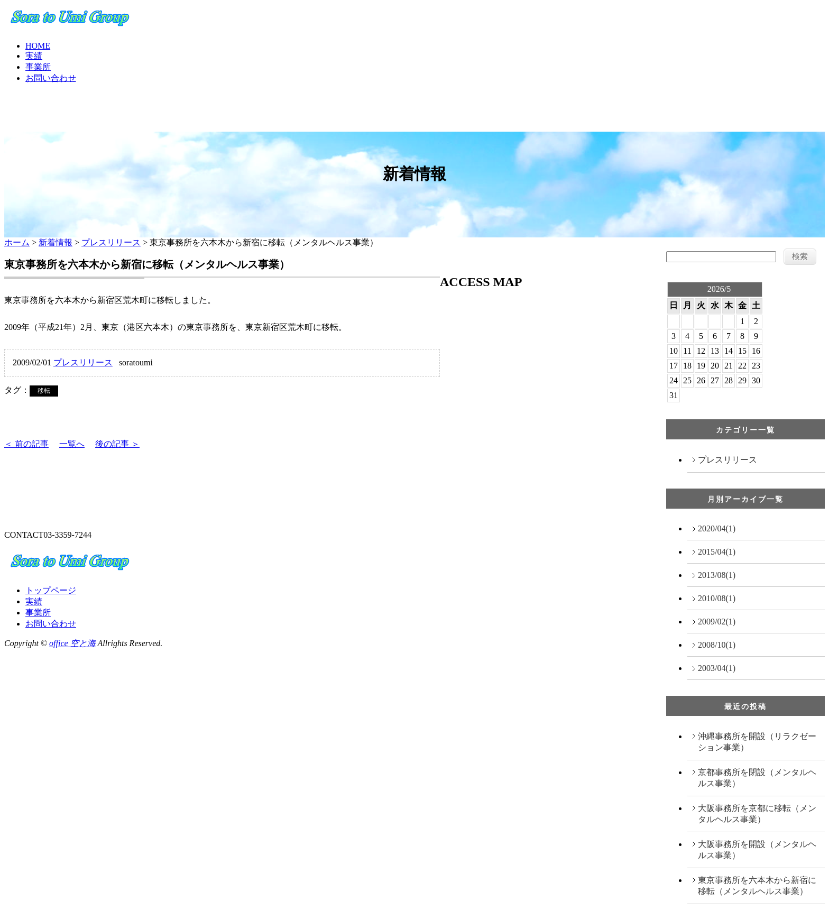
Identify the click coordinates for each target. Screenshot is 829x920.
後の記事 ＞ (117, 443)
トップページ (50, 590)
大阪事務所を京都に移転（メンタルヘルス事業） (757, 814)
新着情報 (55, 242)
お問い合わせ (50, 77)
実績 (33, 55)
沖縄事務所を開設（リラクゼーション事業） (757, 742)
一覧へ (72, 443)
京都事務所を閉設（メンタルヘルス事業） (757, 778)
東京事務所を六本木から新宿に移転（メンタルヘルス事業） (757, 886)
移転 (44, 390)
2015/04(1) (716, 551)
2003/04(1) (716, 668)
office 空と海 (72, 643)
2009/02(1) (716, 621)
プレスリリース (111, 242)
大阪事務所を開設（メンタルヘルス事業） (757, 850)
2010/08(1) (716, 598)
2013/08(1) (716, 575)
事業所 (38, 66)
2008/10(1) (716, 644)
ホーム (17, 242)
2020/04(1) (716, 528)
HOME (37, 45)
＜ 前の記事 (26, 443)
